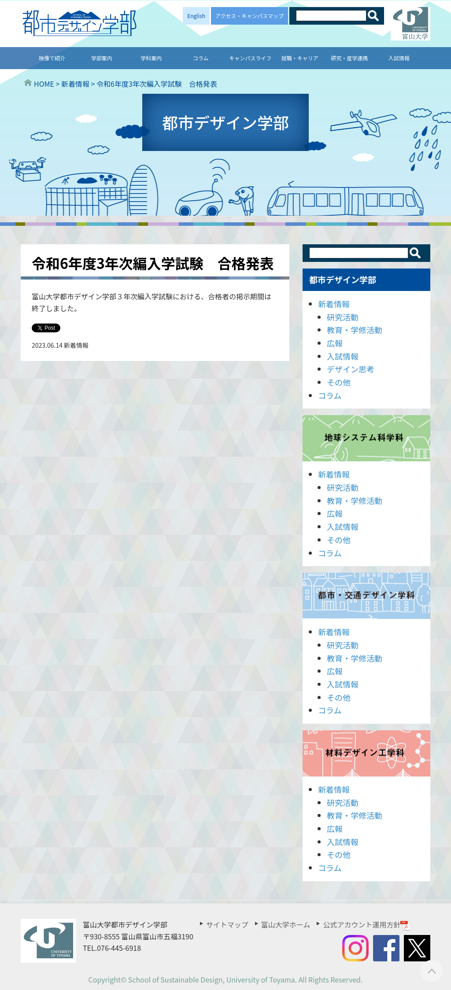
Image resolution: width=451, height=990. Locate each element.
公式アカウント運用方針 (367, 924)
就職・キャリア (299, 58)
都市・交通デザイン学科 (366, 596)
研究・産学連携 (349, 58)
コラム (201, 58)
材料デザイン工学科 (366, 753)
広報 (335, 343)
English (196, 15)
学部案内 (101, 58)
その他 (339, 382)
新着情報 (334, 303)
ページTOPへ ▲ (431, 970)
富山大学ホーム (286, 924)
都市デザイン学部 (342, 279)
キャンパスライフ (250, 58)
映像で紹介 (52, 58)
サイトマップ (227, 924)
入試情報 (399, 58)
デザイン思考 (350, 369)
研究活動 (343, 317)
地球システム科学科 (366, 438)
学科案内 (151, 58)
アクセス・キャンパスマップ (249, 15)
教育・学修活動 (354, 329)
